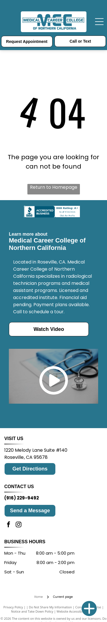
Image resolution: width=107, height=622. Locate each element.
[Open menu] (99, 21)
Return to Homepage (53, 187)
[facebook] (8, 525)
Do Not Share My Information (50, 607)
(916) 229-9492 (21, 498)
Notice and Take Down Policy (32, 611)
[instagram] (18, 525)
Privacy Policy (13, 607)
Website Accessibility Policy (76, 611)
